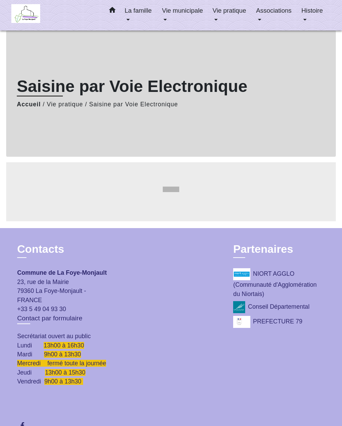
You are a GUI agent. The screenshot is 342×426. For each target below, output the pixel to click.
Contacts (40, 249)
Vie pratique (65, 104)
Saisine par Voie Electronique (133, 104)
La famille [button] (138, 10)
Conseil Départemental (271, 307)
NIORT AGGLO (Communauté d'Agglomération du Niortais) (275, 282)
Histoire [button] (312, 10)
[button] (112, 11)
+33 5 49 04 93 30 (41, 309)
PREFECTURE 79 (267, 322)
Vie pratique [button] (229, 10)
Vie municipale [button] (182, 10)
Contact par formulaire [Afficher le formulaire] (49, 318)
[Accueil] (54, 15)
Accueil (29, 104)
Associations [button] (274, 10)
